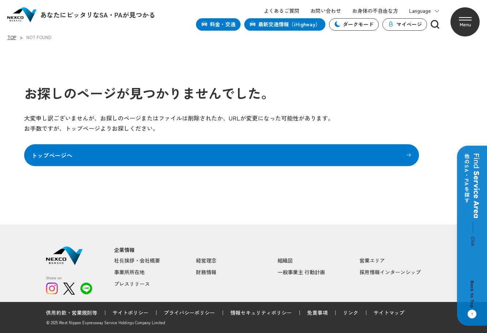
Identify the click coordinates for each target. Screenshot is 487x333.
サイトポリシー (130, 312)
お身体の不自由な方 (375, 10)
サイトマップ (389, 312)
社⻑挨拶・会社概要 (137, 260)
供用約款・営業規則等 (71, 312)
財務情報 (206, 272)
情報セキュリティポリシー (261, 312)
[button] (465, 22)
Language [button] (424, 10)
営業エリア (372, 260)
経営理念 (206, 260)
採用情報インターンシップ (390, 272)
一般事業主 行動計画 (301, 272)
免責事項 (317, 312)
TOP (11, 37)
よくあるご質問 (281, 10)
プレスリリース (132, 283)
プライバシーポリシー (189, 312)
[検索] (435, 24)
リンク (350, 312)
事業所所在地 (129, 272)
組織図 (285, 260)
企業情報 (124, 249)
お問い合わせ (325, 10)
